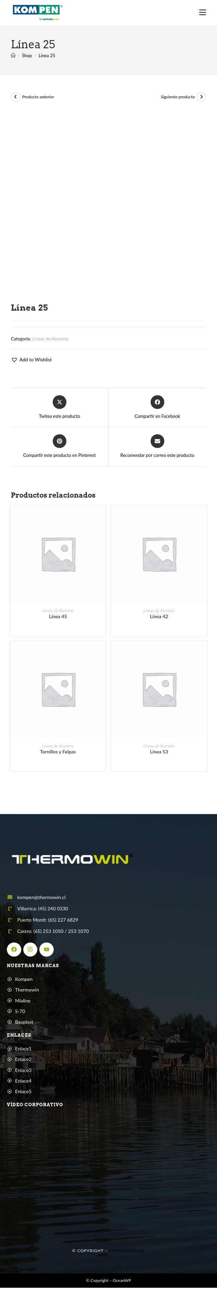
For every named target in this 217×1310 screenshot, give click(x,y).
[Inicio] (13, 62)
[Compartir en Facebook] (157, 414)
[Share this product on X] (59, 414)
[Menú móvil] (202, 12)
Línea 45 (58, 623)
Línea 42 (159, 623)
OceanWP (122, 1287)
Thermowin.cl (127, 1257)
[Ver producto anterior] (16, 103)
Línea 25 (47, 62)
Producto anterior (38, 103)
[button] (31, 366)
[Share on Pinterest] (59, 453)
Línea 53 (159, 758)
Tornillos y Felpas (58, 758)
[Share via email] (157, 453)
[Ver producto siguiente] (201, 103)
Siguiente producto (178, 103)
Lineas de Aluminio (50, 345)
